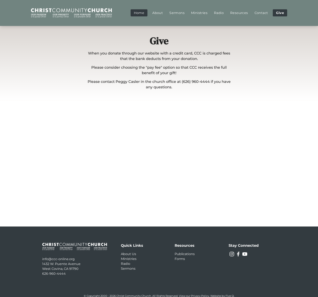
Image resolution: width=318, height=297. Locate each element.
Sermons (128, 268)
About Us (128, 254)
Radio (125, 264)
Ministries (128, 259)
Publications (185, 254)
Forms (180, 259)
